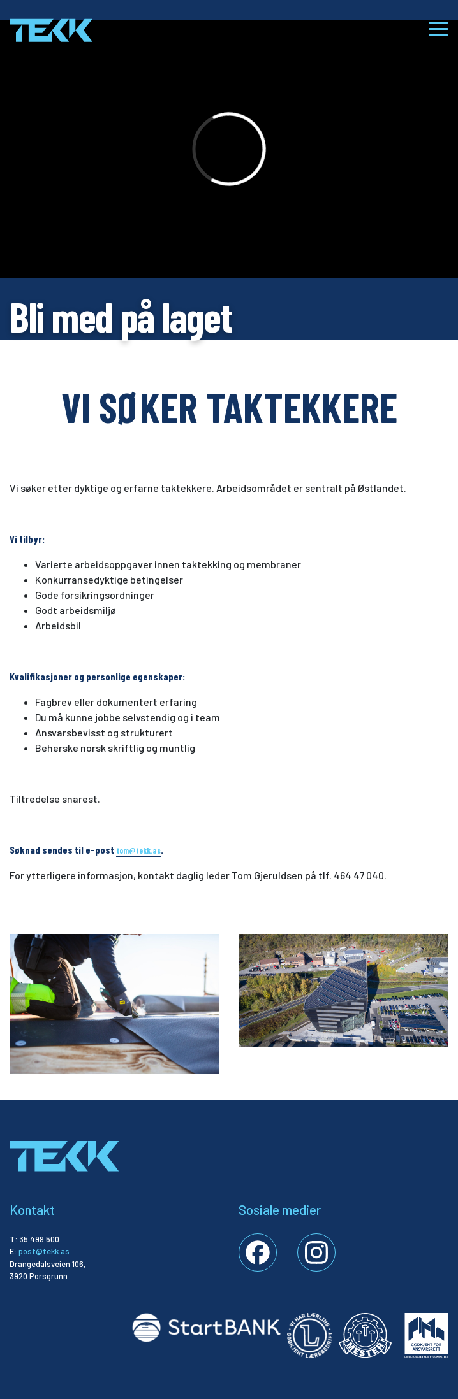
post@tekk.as (44, 1251)
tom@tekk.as (138, 850)
